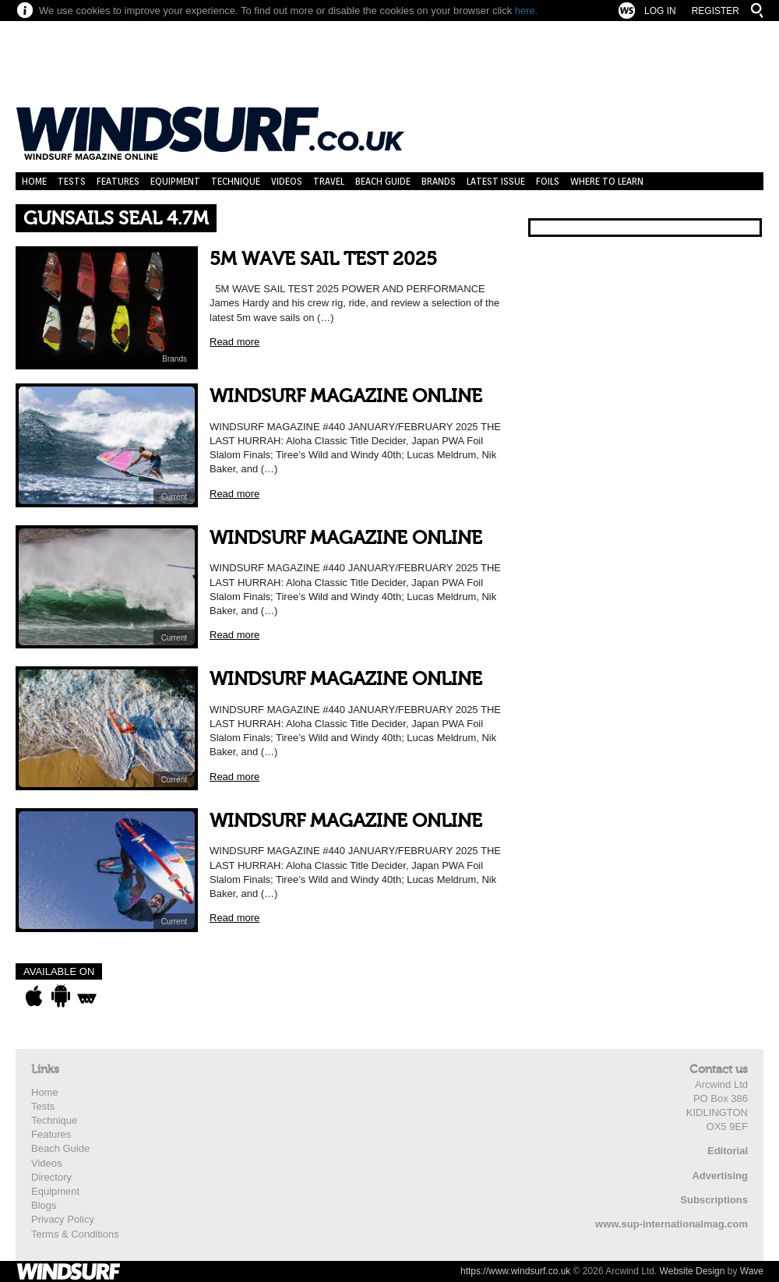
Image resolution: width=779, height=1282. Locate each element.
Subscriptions (714, 1200)
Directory (51, 1177)
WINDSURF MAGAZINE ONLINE (346, 396)
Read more (234, 342)
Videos (286, 181)
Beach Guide (383, 181)
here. (526, 10)
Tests (72, 181)
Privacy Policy (62, 1219)
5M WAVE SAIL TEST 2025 (323, 259)
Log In (660, 10)
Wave (751, 1271)
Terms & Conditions (75, 1234)
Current (174, 497)
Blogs (44, 1205)
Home (34, 181)
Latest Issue (496, 181)
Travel (328, 181)
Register (715, 10)
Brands (438, 181)
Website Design (692, 1271)
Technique (235, 181)
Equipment (175, 181)
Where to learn (606, 181)
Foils (547, 181)
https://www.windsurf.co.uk (515, 1271)
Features (118, 181)
